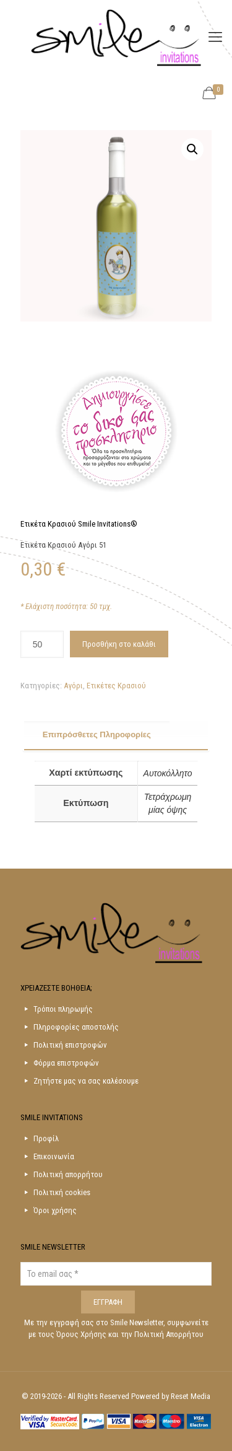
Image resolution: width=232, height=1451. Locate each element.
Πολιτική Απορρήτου (169, 1334)
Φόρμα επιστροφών (66, 1062)
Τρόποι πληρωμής (63, 1009)
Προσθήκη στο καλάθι (119, 644)
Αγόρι (73, 685)
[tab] (116, 735)
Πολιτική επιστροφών (70, 1045)
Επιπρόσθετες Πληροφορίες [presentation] (97, 734)
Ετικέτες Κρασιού (116, 685)
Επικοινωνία (53, 1156)
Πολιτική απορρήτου (68, 1174)
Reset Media (190, 1396)
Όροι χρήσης (55, 1210)
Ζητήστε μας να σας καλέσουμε (86, 1080)
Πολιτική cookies (61, 1192)
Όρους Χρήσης (82, 1334)
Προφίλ (46, 1138)
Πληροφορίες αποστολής (76, 1027)
